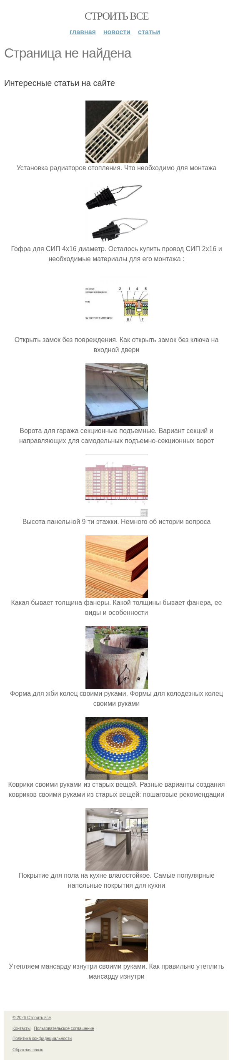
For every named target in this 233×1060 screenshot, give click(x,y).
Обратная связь (28, 1049)
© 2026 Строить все (32, 1017)
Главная (83, 31)
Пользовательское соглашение (64, 1028)
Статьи (149, 31)
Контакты (21, 1028)
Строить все (116, 16)
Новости (116, 31)
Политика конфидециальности (42, 1038)
